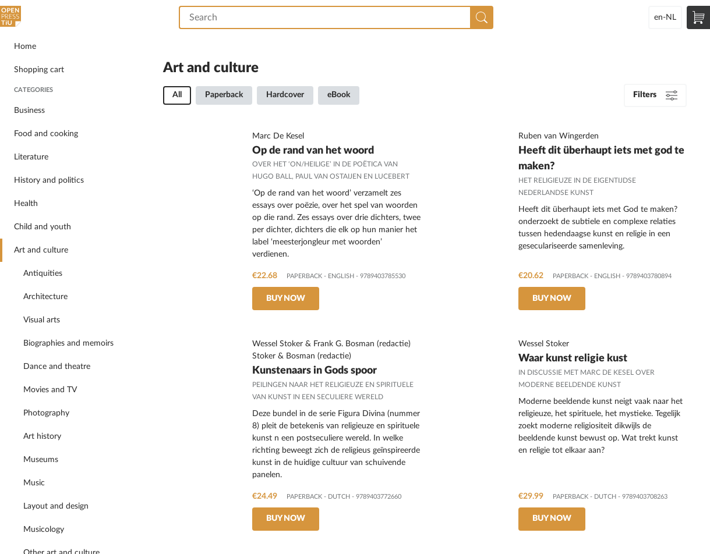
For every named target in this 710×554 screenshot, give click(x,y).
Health (26, 204)
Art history (42, 436)
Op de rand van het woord (313, 150)
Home (25, 46)
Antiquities (42, 273)
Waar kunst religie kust (572, 358)
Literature (31, 157)
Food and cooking (46, 134)
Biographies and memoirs (68, 343)
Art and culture (41, 250)
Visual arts (41, 320)
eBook (338, 95)
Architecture (45, 297)
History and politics (49, 180)
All (177, 95)
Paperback (224, 95)
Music (34, 483)
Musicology (43, 529)
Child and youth (42, 227)
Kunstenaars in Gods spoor (314, 370)
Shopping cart (39, 70)
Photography (46, 413)
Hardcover (285, 95)
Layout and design (56, 506)
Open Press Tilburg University (11, 17)
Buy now (285, 298)
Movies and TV (50, 390)
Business (29, 110)
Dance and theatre (56, 367)
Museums (40, 460)
